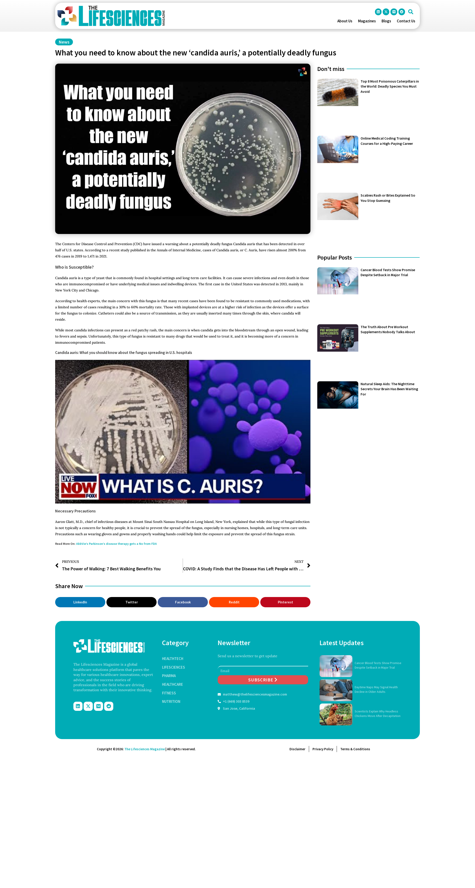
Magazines (367, 20)
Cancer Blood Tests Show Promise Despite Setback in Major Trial (378, 665)
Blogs (386, 20)
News (64, 42)
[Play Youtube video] (182, 432)
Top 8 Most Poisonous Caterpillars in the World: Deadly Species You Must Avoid (390, 86)
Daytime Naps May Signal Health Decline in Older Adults (376, 689)
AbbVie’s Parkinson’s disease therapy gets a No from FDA (116, 544)
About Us (344, 20)
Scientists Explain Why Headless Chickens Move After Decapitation (377, 713)
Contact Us (406, 20)
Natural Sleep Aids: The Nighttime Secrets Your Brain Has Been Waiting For (389, 389)
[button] (410, 11)
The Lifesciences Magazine (144, 749)
